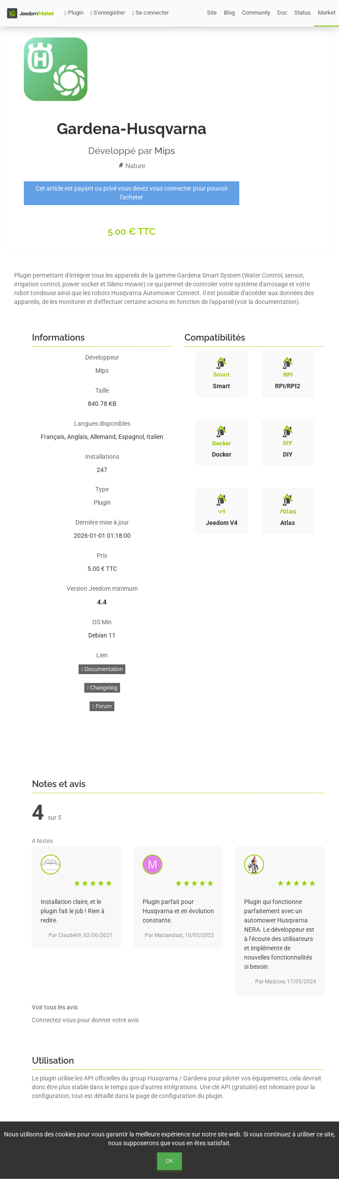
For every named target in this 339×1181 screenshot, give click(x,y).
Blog (229, 12)
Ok (169, 1161)
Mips (164, 150)
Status (302, 12)
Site (212, 12)
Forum (102, 706)
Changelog (102, 688)
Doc (282, 12)
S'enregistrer (107, 12)
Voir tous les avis (55, 1007)
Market (326, 12)
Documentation (102, 669)
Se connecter (150, 12)
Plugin (73, 12)
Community (256, 12)
